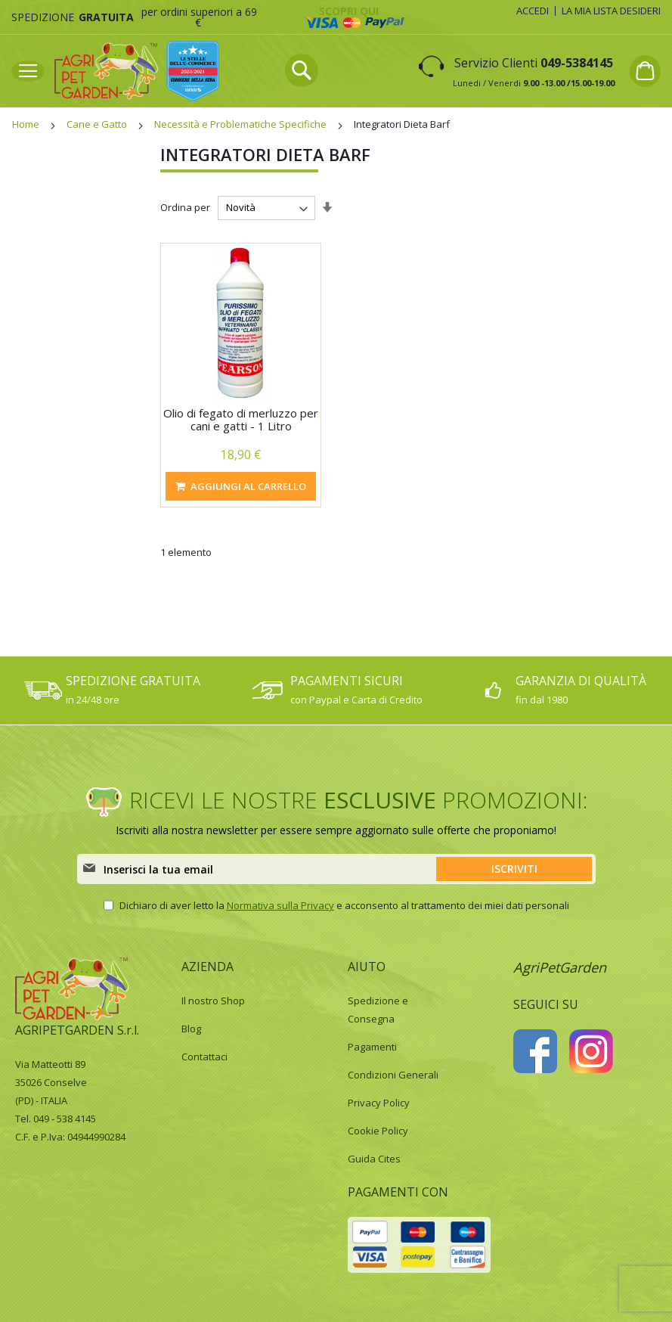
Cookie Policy (378, 1130)
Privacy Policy (379, 1102)
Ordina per (185, 208)
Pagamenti (372, 1047)
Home (27, 124)
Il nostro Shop (213, 1000)
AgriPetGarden (559, 967)
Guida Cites (374, 1158)
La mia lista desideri (611, 10)
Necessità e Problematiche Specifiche (241, 124)
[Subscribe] (514, 869)
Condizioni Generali (393, 1074)
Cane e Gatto (98, 124)
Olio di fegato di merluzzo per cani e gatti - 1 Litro (240, 419)
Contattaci (204, 1056)
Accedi (532, 10)
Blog (191, 1028)
